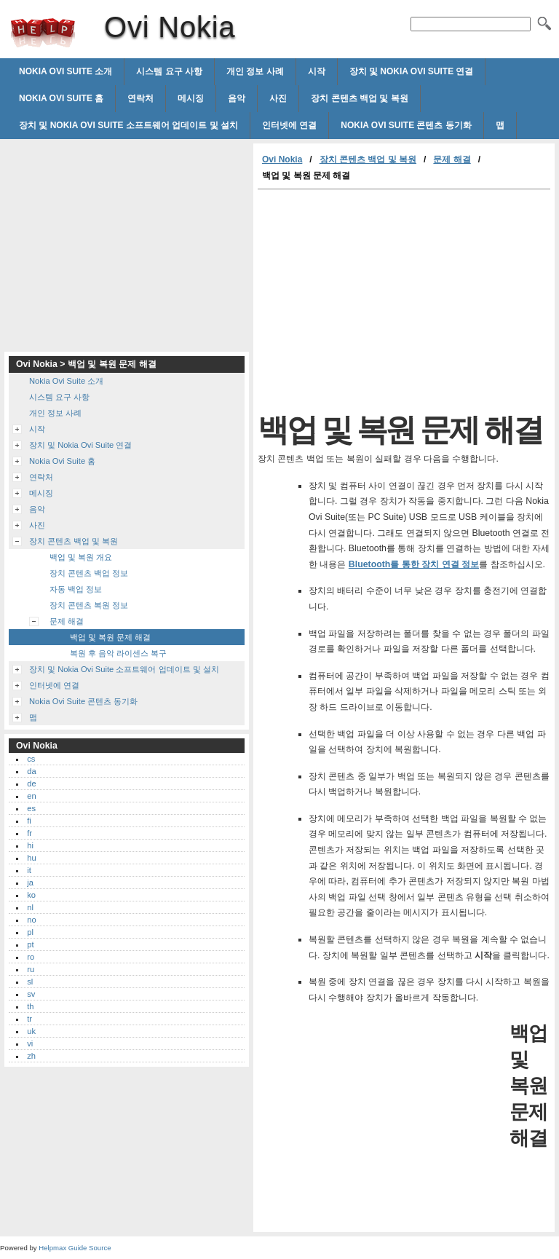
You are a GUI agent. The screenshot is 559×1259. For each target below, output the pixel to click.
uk (31, 1031)
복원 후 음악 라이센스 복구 (118, 653)
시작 (316, 71)
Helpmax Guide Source (75, 1248)
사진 (278, 98)
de (31, 783)
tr (29, 1018)
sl (30, 981)
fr (29, 833)
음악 (236, 98)
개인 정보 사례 (255, 71)
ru (30, 969)
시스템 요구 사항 (169, 71)
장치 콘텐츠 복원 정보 (88, 605)
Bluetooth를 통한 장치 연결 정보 (414, 564)
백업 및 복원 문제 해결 (110, 637)
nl (30, 907)
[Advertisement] (380, 299)
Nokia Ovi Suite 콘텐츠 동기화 (406, 125)
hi (30, 845)
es (31, 808)
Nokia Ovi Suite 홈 (61, 98)
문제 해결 (451, 159)
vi (30, 1043)
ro (30, 956)
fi (29, 820)
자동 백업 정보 (75, 589)
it (29, 870)
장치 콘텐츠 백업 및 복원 (359, 98)
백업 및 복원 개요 (80, 557)
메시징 (191, 98)
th (30, 1006)
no (31, 919)
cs (31, 758)
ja (30, 882)
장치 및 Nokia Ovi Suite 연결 (411, 71)
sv (31, 994)
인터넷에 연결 (289, 125)
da (31, 771)
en (31, 796)
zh (31, 1055)
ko (31, 895)
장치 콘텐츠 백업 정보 (88, 573)
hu (31, 857)
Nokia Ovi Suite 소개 (65, 71)
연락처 (140, 98)
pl (30, 932)
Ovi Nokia (43, 32)
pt (30, 944)
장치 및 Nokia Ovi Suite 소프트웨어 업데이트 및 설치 (128, 125)
